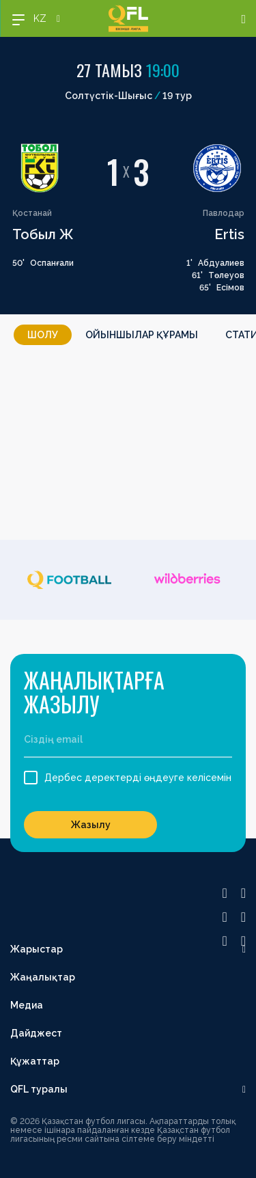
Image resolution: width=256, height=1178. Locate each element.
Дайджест (36, 1033)
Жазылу (91, 824)
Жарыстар (36, 949)
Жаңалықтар (42, 977)
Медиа (26, 1005)
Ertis (229, 234)
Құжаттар (34, 1061)
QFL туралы (39, 1089)
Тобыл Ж (43, 234)
